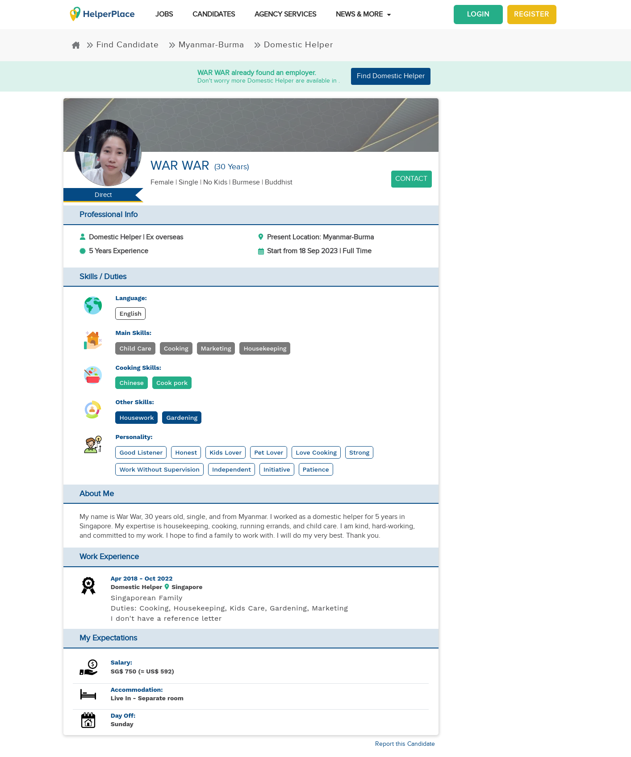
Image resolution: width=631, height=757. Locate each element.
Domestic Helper (293, 45)
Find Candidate (124, 45)
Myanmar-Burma (207, 45)
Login (478, 14)
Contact (411, 179)
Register (531, 14)
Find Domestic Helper (391, 76)
